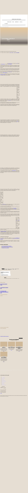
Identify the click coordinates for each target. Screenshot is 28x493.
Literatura (4, 356)
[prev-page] (13, 363)
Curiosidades (9, 49)
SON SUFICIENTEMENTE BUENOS (6, 246)
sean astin (6, 269)
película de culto (10, 63)
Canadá (15, 52)
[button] (6, 23)
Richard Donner (14, 170)
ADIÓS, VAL (3, 347)
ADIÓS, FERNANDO (4, 357)
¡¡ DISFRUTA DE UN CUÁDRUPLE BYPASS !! (5, 272)
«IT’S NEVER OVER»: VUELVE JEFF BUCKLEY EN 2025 (4, 292)
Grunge (11, 346)
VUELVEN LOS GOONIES (5, 247)
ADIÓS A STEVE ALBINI (11, 347)
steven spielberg (9, 269)
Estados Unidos (11, 52)
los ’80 (17, 63)
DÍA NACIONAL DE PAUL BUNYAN (19, 347)
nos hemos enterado (2, 74)
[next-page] (14, 363)
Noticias (12, 49)
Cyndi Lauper (9, 100)
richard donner (3, 269)
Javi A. (9, 41)
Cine (7, 49)
